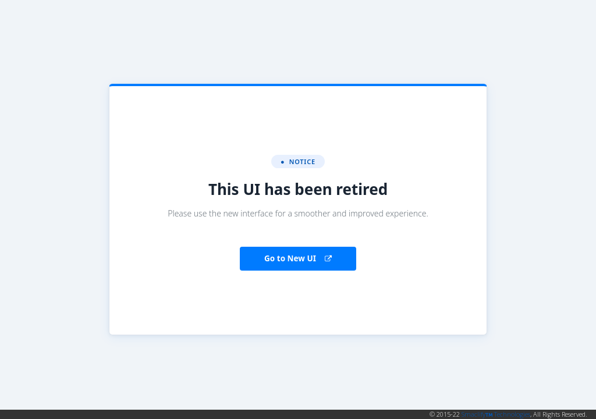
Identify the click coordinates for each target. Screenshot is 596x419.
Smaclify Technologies (496, 414)
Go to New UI (298, 258)
